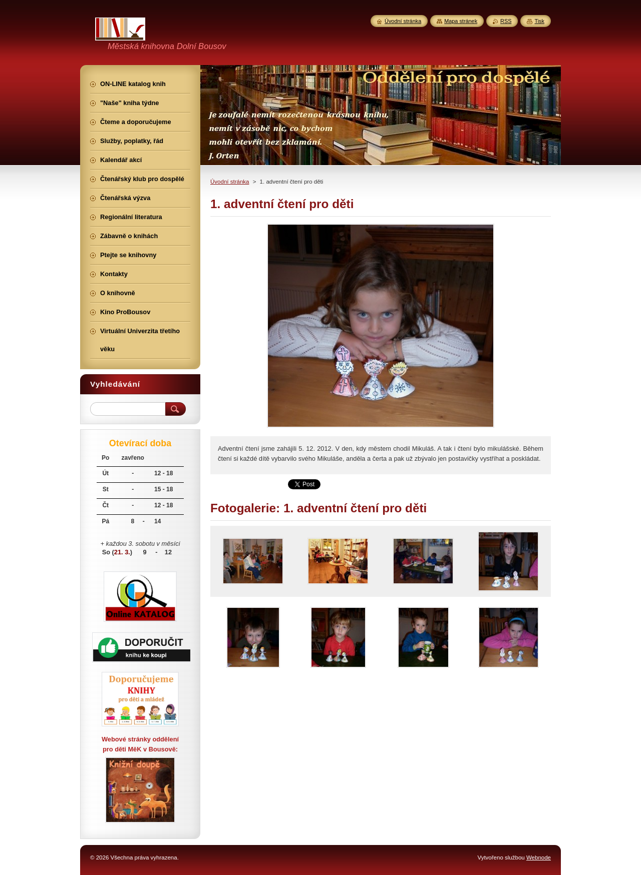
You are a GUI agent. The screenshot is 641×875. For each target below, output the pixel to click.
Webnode (538, 857)
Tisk (539, 21)
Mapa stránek (460, 21)
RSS (505, 21)
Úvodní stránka (229, 182)
